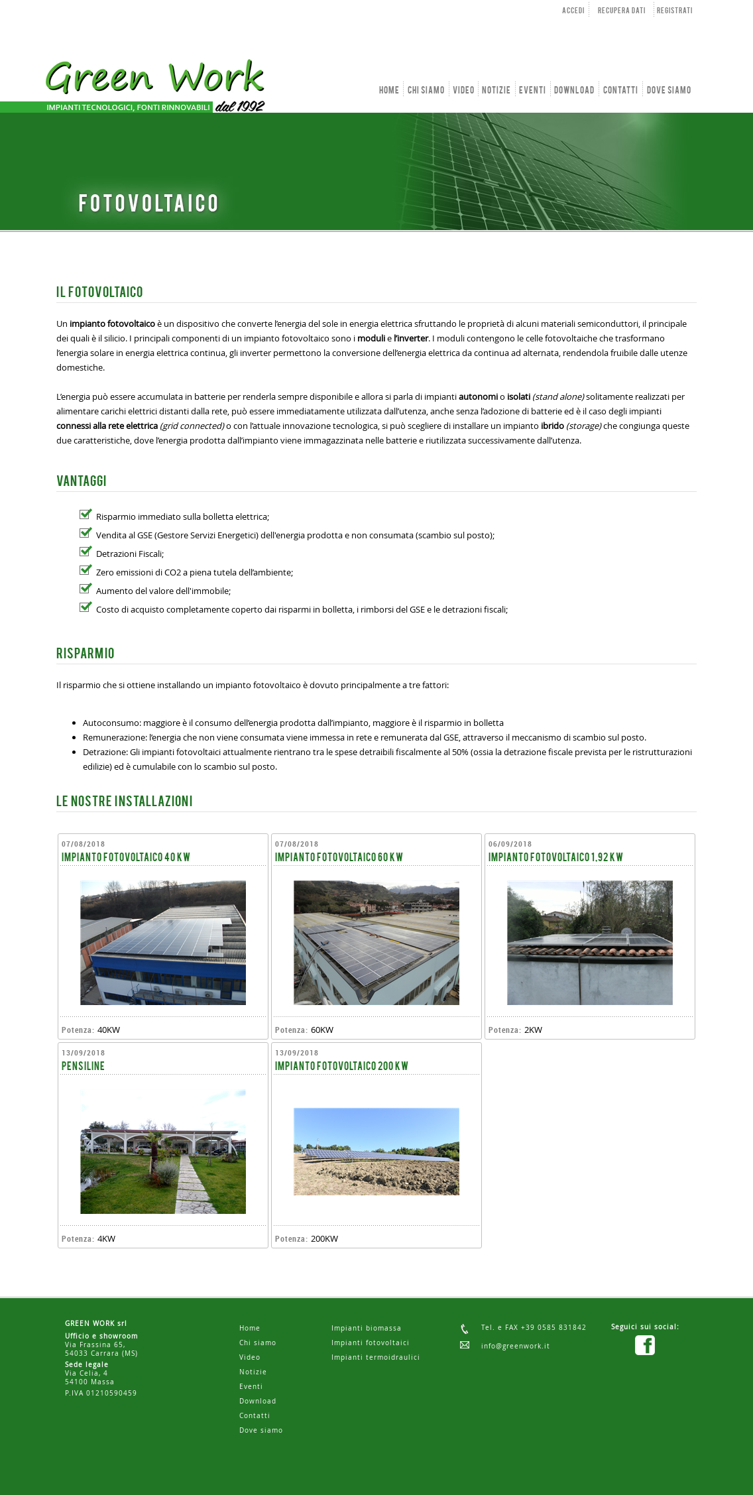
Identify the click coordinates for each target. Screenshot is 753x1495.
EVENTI (532, 91)
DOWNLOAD (574, 91)
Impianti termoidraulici (375, 1357)
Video (250, 1357)
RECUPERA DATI (622, 11)
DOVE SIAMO (669, 91)
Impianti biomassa (366, 1328)
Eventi (251, 1386)
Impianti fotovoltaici (370, 1343)
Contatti (254, 1415)
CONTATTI (620, 91)
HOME (389, 91)
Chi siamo (257, 1343)
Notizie (253, 1372)
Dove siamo (261, 1430)
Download (257, 1401)
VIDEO (464, 91)
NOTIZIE (496, 91)
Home (250, 1328)
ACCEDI (573, 11)
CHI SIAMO (426, 91)
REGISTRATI (675, 11)
